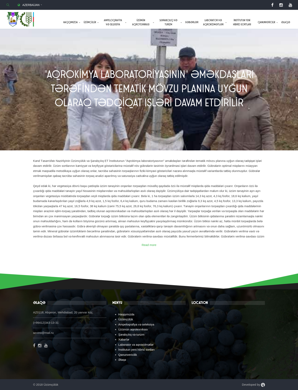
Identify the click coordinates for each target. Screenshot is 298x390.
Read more (149, 245)
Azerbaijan (28, 5)
